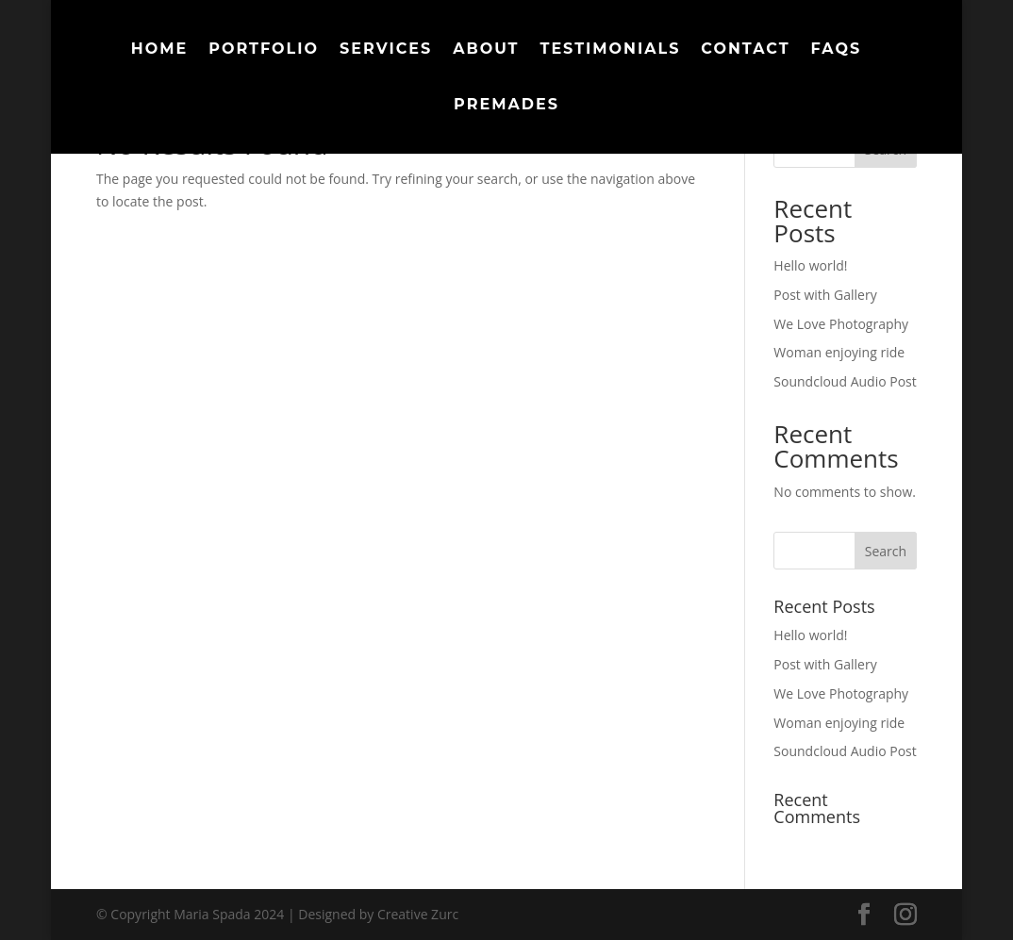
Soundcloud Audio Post (844, 381)
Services (386, 50)
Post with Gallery (824, 295)
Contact (745, 50)
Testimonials (610, 50)
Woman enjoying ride (839, 352)
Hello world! (810, 265)
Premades (506, 105)
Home (159, 50)
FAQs (836, 50)
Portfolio (263, 50)
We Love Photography (840, 324)
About (486, 50)
